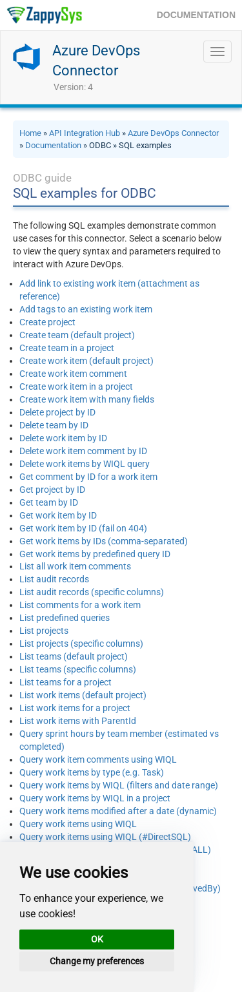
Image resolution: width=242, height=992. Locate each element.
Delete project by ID (57, 412)
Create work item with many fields (86, 399)
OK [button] (97, 939)
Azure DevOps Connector (173, 133)
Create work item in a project (76, 386)
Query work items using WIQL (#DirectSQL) (105, 837)
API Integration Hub (84, 133)
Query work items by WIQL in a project (94, 798)
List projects (43, 630)
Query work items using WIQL (78, 824)
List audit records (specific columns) (91, 592)
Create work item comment (73, 373)
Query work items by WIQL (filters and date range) (118, 785)
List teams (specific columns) (77, 669)
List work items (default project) (82, 695)
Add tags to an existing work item (85, 309)
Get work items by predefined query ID (94, 554)
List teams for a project (65, 682)
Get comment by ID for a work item (88, 477)
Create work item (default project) (86, 361)
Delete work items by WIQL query (84, 464)
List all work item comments (75, 566)
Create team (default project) (77, 335)
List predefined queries (64, 618)
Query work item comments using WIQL (98, 759)
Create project (47, 322)
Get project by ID (52, 489)
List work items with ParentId (77, 721)
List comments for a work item (80, 605)
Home (30, 133)
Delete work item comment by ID (83, 451)
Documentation (53, 145)
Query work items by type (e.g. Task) (91, 772)
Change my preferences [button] (97, 961)
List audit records (54, 579)
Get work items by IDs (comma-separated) (103, 541)
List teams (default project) (73, 656)
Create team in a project (66, 348)
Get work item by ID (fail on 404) (83, 528)
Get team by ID (48, 502)
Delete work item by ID (63, 438)
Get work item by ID (58, 515)
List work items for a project (74, 708)
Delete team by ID (53, 425)
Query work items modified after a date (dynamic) (118, 811)
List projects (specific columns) (81, 643)
